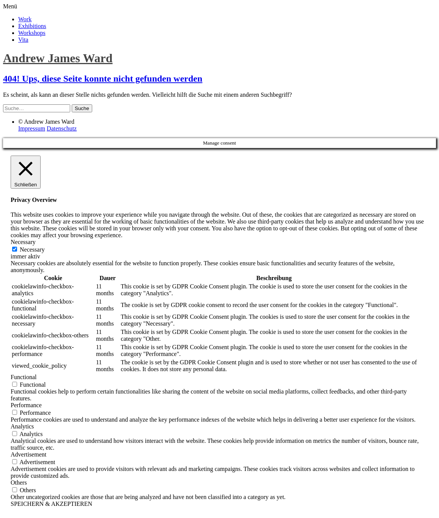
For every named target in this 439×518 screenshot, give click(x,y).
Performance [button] (26, 405)
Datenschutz (62, 128)
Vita (23, 39)
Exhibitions (32, 26)
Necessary (32, 249)
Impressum (31, 128)
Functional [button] (23, 377)
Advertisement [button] (28, 454)
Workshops (32, 33)
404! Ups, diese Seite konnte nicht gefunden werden (102, 78)
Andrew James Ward (58, 58)
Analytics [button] (22, 426)
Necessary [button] (23, 242)
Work (24, 19)
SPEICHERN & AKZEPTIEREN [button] (51, 504)
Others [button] (19, 482)
